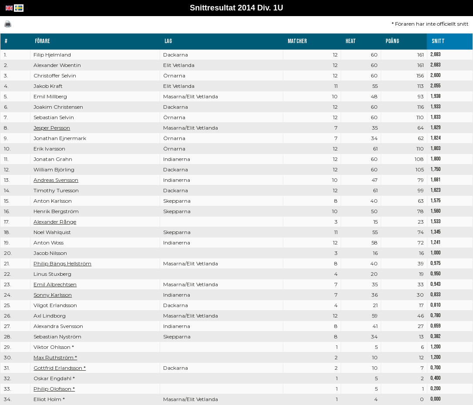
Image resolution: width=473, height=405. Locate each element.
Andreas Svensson (56, 180)
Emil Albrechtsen (55, 284)
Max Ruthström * (55, 357)
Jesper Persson (52, 127)
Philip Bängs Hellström (62, 263)
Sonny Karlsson (53, 294)
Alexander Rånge (55, 221)
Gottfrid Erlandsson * (60, 368)
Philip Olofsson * (54, 388)
